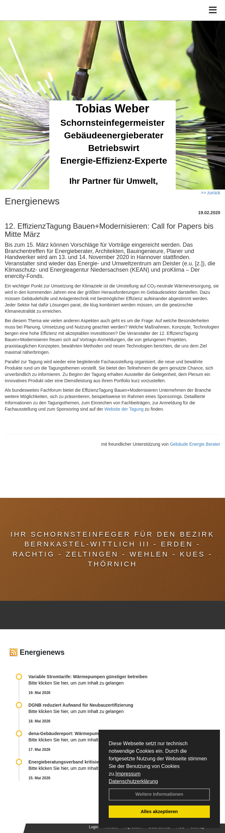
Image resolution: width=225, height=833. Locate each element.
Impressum (127, 773)
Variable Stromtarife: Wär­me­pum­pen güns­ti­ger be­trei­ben (88, 676)
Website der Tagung (123, 409)
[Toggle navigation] (212, 10)
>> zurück (210, 192)
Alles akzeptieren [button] (159, 811)
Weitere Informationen (159, 794)
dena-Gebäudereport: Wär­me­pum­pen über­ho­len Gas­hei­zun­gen (94, 733)
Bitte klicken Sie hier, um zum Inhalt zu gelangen (76, 682)
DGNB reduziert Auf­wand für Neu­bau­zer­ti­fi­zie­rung (80, 705)
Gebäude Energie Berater (195, 444)
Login (93, 827)
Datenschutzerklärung (133, 781)
